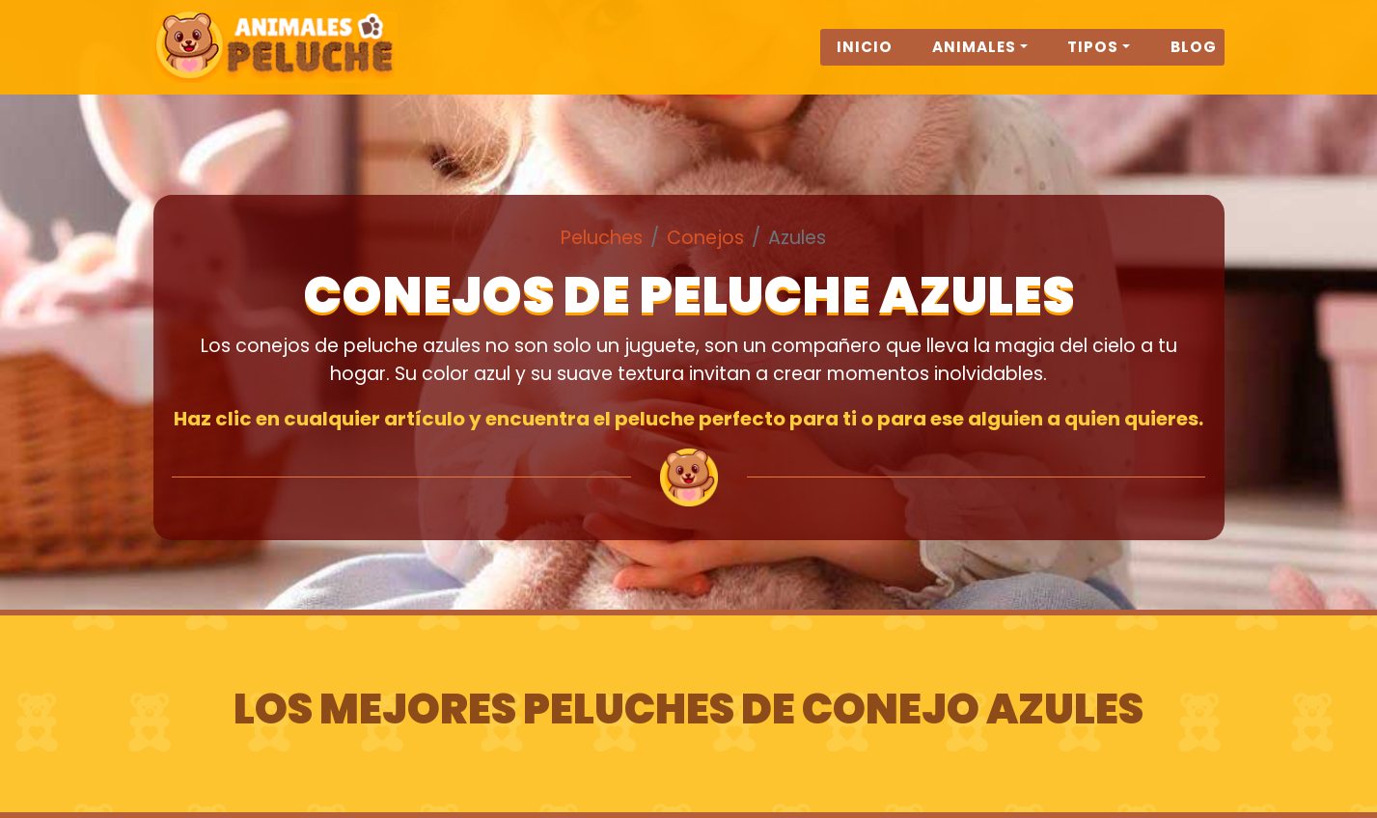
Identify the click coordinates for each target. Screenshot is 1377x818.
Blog (1193, 59)
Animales (974, 59)
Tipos (1092, 59)
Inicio (865, 59)
